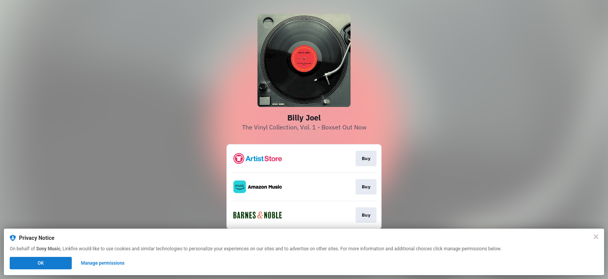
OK (41, 263)
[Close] (596, 237)
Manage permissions (103, 263)
